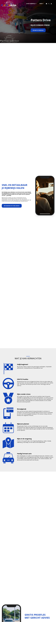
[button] (31, 3)
